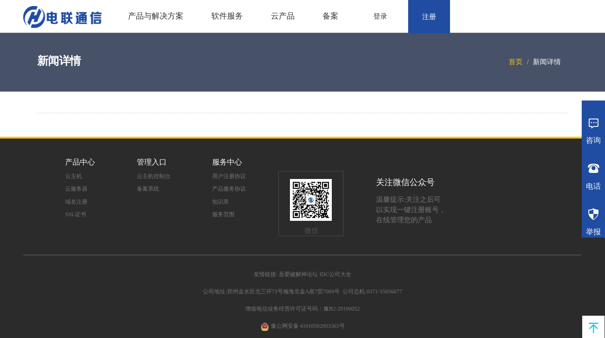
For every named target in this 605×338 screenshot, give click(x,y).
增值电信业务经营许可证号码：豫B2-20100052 (302, 308)
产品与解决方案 (155, 16)
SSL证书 (75, 214)
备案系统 (148, 189)
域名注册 (76, 202)
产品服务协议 (229, 189)
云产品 (283, 16)
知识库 (220, 202)
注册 (429, 16)
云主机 (73, 176)
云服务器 (76, 189)
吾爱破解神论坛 (298, 274)
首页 (516, 62)
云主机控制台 (153, 176)
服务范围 (223, 214)
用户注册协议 (229, 176)
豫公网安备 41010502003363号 (308, 326)
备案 (330, 16)
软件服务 (227, 16)
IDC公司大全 (335, 274)
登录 (380, 16)
